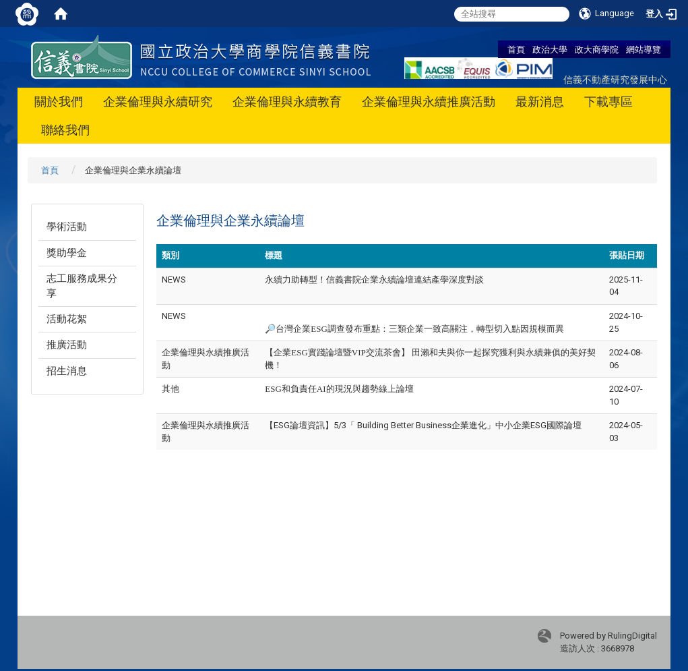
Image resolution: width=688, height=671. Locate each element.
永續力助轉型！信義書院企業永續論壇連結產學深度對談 (374, 279)
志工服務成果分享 (81, 285)
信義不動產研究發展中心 (615, 79)
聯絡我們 (65, 130)
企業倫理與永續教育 (287, 101)
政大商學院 (597, 49)
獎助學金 (66, 253)
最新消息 (539, 101)
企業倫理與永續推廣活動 (428, 101)
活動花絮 (66, 319)
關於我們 (58, 101)
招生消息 (66, 371)
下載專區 (608, 101)
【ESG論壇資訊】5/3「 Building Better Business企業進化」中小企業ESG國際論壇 (423, 425)
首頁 (516, 49)
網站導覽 (643, 49)
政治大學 (549, 49)
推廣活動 (66, 345)
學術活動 (66, 227)
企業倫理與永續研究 (157, 101)
